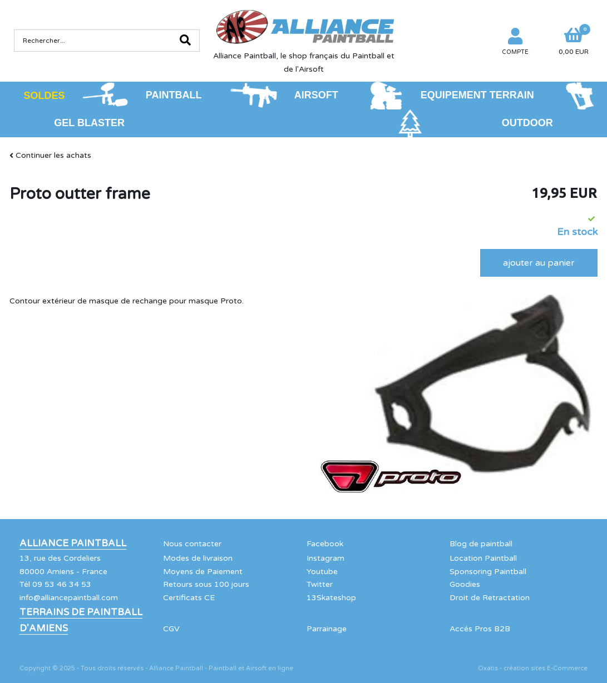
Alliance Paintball (72, 543)
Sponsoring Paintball (488, 571)
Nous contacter (192, 544)
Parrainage (327, 629)
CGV (171, 629)
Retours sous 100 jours (206, 584)
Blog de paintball (481, 544)
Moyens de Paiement (203, 571)
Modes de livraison (198, 558)
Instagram (325, 558)
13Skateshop (331, 597)
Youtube (322, 571)
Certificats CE (189, 597)
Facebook (325, 544)
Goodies (465, 584)
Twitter (320, 584)
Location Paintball (483, 558)
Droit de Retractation (490, 597)
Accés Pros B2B (480, 629)
